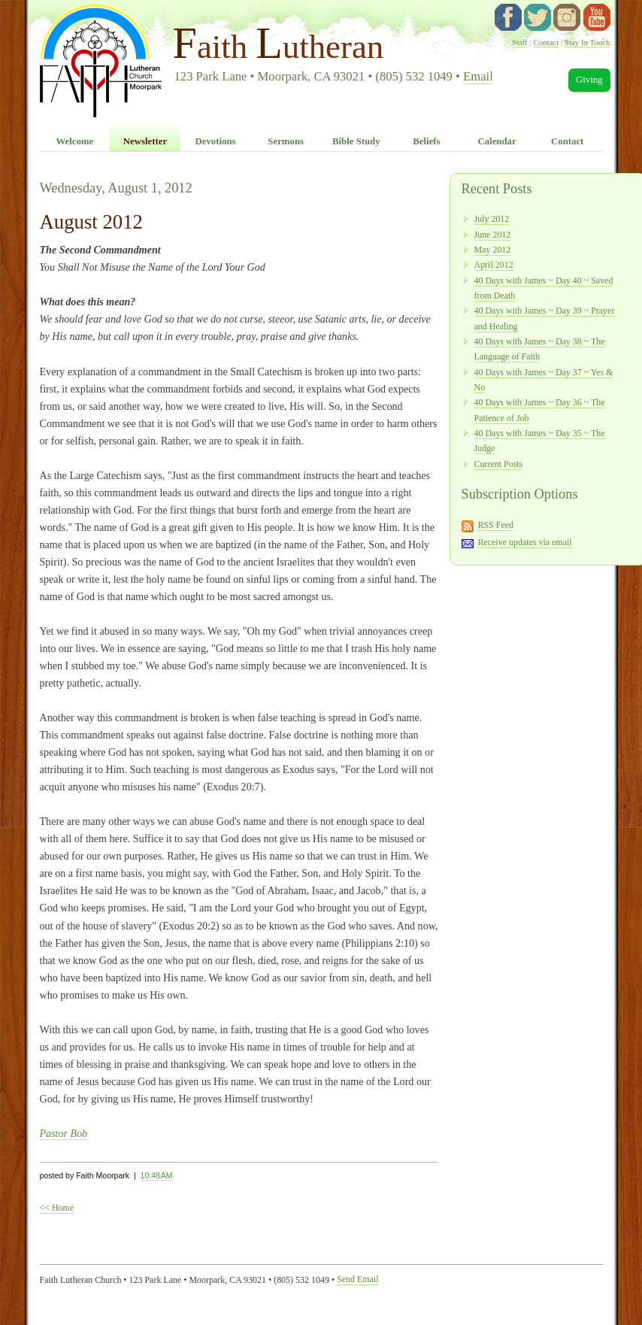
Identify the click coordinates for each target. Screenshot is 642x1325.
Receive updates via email (524, 542)
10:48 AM (157, 1175)
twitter (537, 17)
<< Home (57, 1207)
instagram (566, 17)
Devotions (215, 141)
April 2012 (493, 264)
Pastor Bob (64, 1133)
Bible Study (356, 141)
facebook (508, 17)
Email (478, 76)
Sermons (286, 141)
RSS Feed (495, 525)
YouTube (596, 17)
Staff (520, 42)
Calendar (496, 141)
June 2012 (492, 234)
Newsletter (145, 141)
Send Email (357, 1279)
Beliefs (426, 141)
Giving (589, 79)
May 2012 (492, 249)
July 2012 (492, 219)
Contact (546, 42)
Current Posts (498, 464)
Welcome (74, 141)
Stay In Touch (587, 42)
